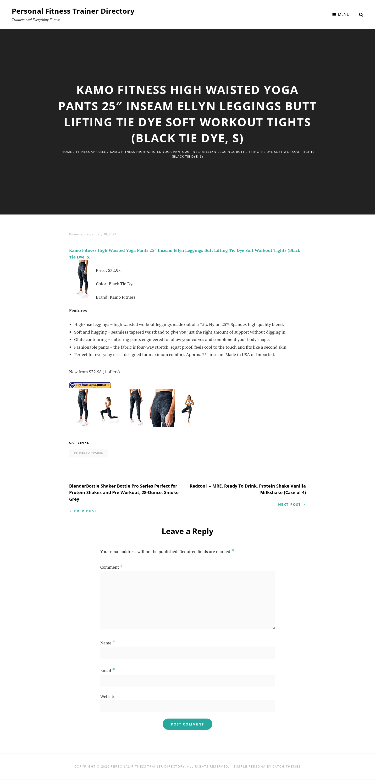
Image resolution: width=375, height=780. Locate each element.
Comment (111, 567)
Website (107, 696)
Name (107, 643)
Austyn (79, 234)
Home (66, 151)
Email (107, 671)
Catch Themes (286, 767)
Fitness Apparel (91, 151)
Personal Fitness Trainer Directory (73, 11)
